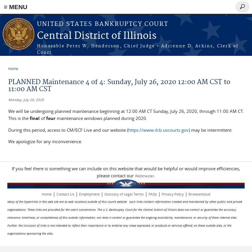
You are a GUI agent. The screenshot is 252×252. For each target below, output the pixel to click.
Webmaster (144, 175)
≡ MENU (15, 7)
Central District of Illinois (96, 36)
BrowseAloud (199, 194)
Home (13, 68)
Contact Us (65, 194)
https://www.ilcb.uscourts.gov (158, 130)
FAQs (152, 194)
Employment (89, 194)
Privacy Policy (173, 194)
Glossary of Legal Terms (124, 194)
